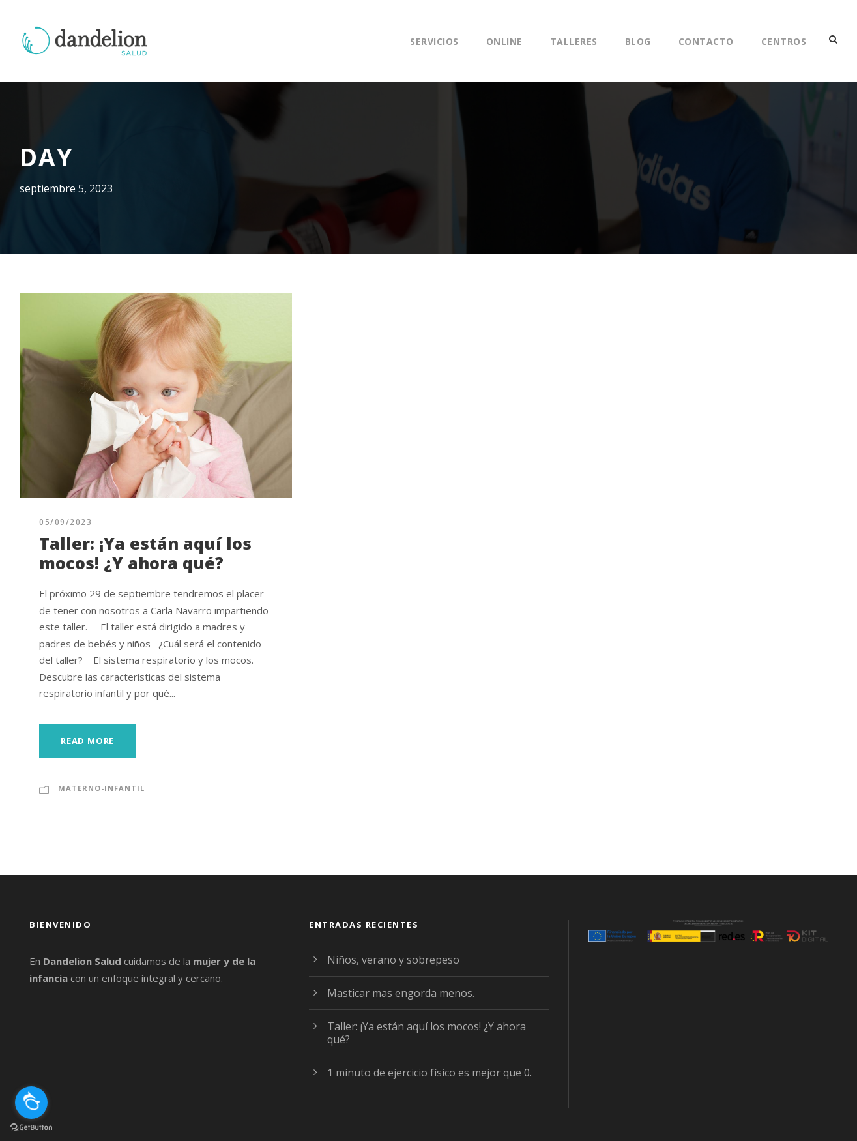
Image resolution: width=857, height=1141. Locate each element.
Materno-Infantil (98, 788)
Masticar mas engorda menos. (397, 992)
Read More (89, 740)
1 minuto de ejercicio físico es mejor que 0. (426, 1072)
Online (500, 41)
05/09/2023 (63, 522)
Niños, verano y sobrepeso (389, 959)
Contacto (705, 41)
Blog (637, 41)
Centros (782, 41)
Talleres (571, 41)
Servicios (428, 41)
